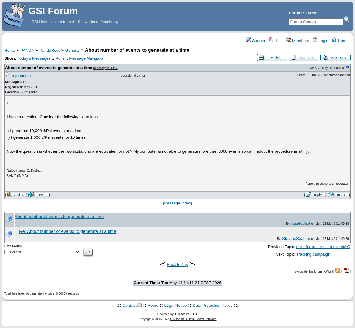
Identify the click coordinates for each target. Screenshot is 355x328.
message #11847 (105, 68)
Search (255, 40)
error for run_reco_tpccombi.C (323, 246)
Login (320, 40)
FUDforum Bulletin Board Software (193, 319)
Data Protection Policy (212, 305)
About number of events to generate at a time (48, 67)
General (72, 50)
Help (276, 40)
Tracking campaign (313, 254)
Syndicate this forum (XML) (312, 271)
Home (340, 40)
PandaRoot (49, 50)
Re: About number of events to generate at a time (67, 231)
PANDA (27, 50)
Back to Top (177, 264)
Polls (60, 58)
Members (297, 40)
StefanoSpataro (296, 238)
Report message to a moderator (327, 183)
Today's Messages (33, 58)
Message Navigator (86, 58)
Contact (130, 305)
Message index (177, 203)
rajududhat (21, 76)
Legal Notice (175, 305)
